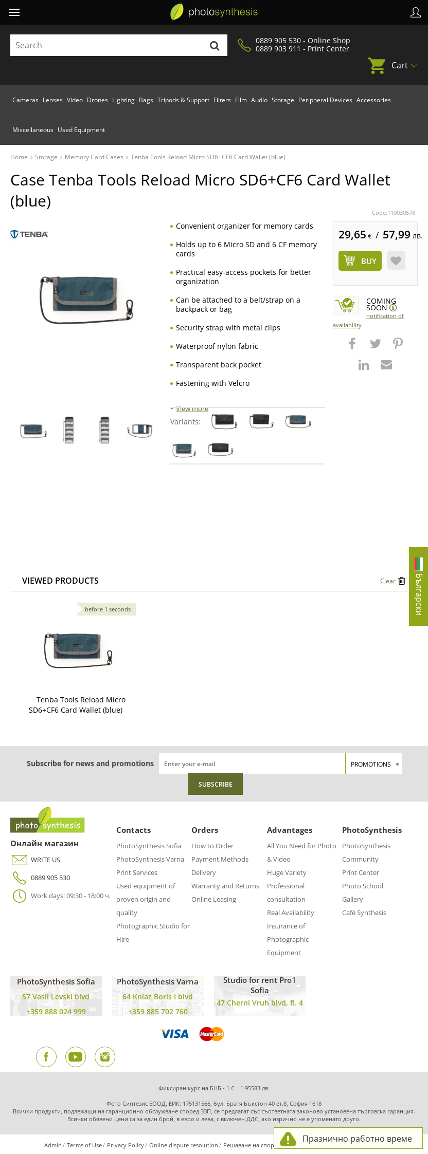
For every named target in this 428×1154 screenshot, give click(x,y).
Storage (283, 100)
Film (241, 100)
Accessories (373, 100)
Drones (97, 100)
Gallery (352, 899)
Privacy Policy (125, 1145)
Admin (53, 1145)
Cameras (25, 100)
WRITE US (35, 860)
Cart (399, 65)
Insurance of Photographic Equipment (288, 939)
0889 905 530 (40, 878)
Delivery (203, 872)
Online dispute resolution (183, 1145)
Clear (388, 580)
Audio (259, 100)
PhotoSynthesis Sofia (149, 845)
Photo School (362, 885)
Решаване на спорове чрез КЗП (267, 1145)
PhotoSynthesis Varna (150, 859)
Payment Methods (219, 859)
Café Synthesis (364, 912)
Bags (146, 100)
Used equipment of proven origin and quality (145, 899)
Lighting (123, 100)
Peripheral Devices (325, 100)
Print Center (360, 872)
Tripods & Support (183, 100)
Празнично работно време (357, 1138)
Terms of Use (84, 1145)
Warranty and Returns (225, 885)
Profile (415, 12)
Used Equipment (81, 129)
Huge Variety (287, 872)
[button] (353, 348)
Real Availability (290, 912)
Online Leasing (213, 899)
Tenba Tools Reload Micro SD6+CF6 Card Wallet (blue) (77, 705)
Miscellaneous (32, 129)
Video (75, 100)
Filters (222, 100)
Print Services (136, 872)
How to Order (212, 845)
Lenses (53, 100)
